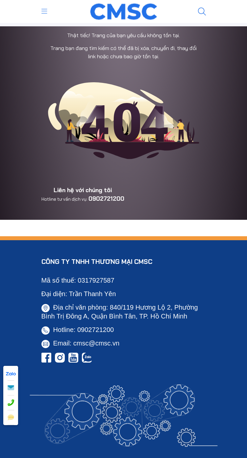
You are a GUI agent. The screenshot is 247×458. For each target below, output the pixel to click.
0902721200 (106, 199)
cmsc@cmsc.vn (96, 343)
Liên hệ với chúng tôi (83, 190)
